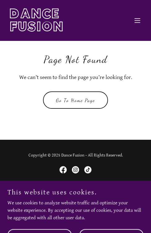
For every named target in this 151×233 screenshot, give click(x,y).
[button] (137, 20)
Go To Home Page (75, 100)
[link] (55, 30)
